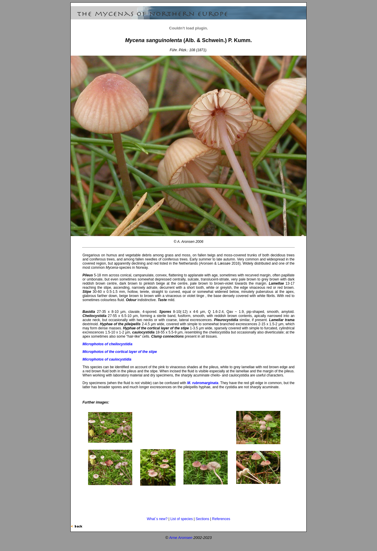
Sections (202, 519)
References (221, 519)
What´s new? (157, 519)
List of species (181, 519)
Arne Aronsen (180, 537)
